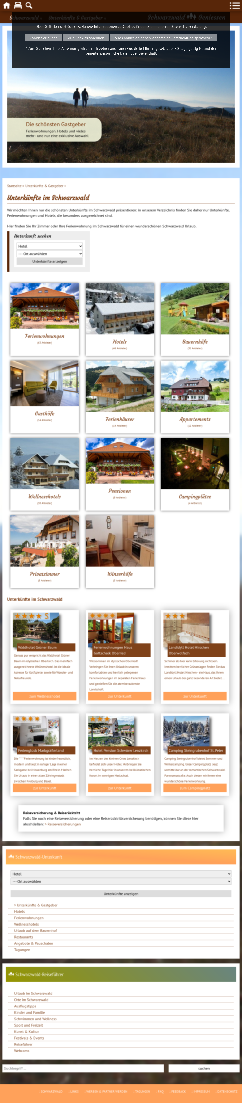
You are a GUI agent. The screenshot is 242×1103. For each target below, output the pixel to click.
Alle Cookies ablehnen (86, 37)
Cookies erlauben (44, 37)
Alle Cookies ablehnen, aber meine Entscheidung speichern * (163, 37)
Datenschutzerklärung (188, 26)
